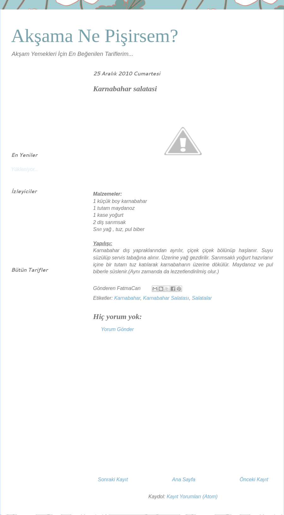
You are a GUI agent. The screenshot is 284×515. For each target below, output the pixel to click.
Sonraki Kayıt (113, 479)
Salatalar (202, 298)
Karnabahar (127, 298)
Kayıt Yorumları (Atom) (192, 496)
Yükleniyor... (24, 169)
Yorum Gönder (117, 329)
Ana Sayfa (183, 479)
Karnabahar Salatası (166, 298)
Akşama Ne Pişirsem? (94, 35)
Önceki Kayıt (254, 479)
